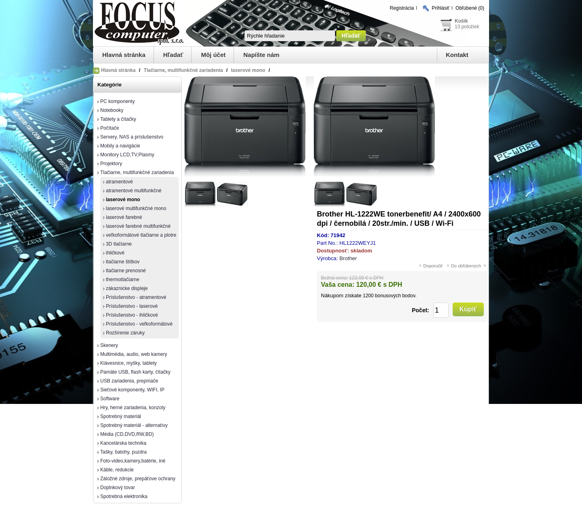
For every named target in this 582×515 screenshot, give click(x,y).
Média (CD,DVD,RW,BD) (127, 434)
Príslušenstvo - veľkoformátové (139, 324)
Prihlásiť (440, 8)
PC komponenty (117, 101)
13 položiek (467, 26)
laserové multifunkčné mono (136, 208)
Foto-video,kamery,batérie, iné (132, 461)
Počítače (109, 128)
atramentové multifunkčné (133, 190)
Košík (461, 21)
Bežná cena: (334, 278)
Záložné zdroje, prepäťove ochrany (137, 478)
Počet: (420, 310)
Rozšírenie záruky (125, 333)
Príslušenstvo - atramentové (136, 297)
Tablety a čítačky (118, 119)
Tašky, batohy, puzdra (123, 452)
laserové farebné (124, 217)
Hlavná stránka (124, 54)
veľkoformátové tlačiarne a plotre (141, 235)
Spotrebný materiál (120, 416)
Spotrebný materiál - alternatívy (134, 425)
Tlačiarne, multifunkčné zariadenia (137, 172)
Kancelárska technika (123, 443)
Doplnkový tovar (117, 487)
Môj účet (213, 54)
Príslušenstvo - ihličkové (132, 315)
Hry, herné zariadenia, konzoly (132, 407)
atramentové (119, 182)
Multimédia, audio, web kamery (133, 354)
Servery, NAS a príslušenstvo (131, 137)
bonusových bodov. (396, 295)
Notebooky (111, 110)
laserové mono (123, 199)
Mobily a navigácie (120, 146)
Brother (348, 258)
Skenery (109, 345)
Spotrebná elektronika (124, 496)
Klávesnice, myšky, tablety (128, 363)
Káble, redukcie (117, 470)
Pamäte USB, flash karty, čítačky (135, 372)
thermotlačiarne (122, 279)
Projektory (111, 163)
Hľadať (173, 54)
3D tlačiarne (119, 244)
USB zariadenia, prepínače (129, 381)
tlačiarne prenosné (126, 270)
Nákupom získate (341, 295)
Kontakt (457, 54)
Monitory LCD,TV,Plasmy (127, 155)
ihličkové (115, 253)
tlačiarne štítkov (122, 262)
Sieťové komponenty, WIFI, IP (132, 390)
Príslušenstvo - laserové (132, 306)
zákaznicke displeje (127, 288)
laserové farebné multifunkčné (138, 226)
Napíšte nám (261, 54)
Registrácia (402, 8)
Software (109, 398)
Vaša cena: (337, 284)
